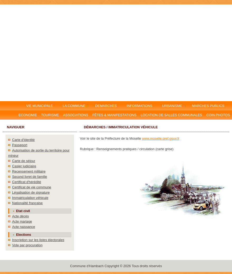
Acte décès (20, 216)
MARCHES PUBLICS (209, 106)
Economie (27, 115)
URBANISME (172, 106)
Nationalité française (27, 203)
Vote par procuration (27, 245)
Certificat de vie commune (31, 187)
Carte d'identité (23, 140)
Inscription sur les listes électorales (38, 240)
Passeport (19, 145)
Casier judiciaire (24, 166)
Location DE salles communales (171, 115)
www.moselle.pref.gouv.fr (160, 138)
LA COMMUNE (74, 106)
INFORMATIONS (139, 106)
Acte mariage (22, 221)
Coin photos (218, 115)
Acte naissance (23, 227)
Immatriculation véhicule (30, 198)
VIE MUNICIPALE (40, 106)
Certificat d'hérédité (26, 182)
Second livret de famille (29, 177)
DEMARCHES (106, 106)
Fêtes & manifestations (114, 115)
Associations (75, 115)
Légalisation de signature (31, 192)
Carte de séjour (23, 161)
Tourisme (50, 115)
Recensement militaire (29, 171)
